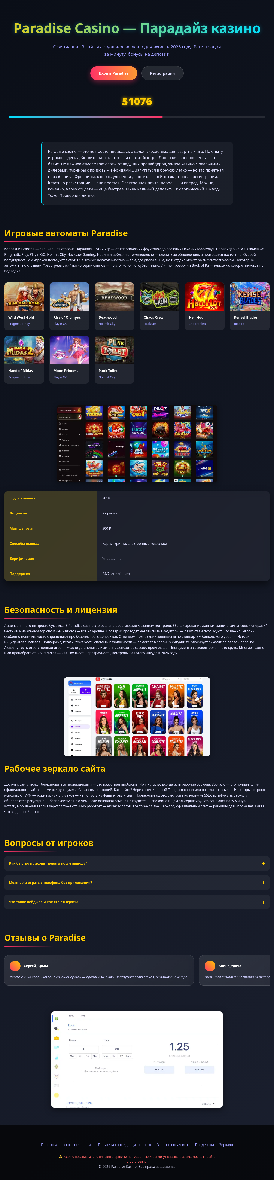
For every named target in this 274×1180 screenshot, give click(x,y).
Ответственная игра (173, 1144)
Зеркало (226, 1144)
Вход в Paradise (113, 73)
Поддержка (204, 1144)
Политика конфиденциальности (124, 1144)
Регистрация (162, 73)
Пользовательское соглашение (67, 1144)
